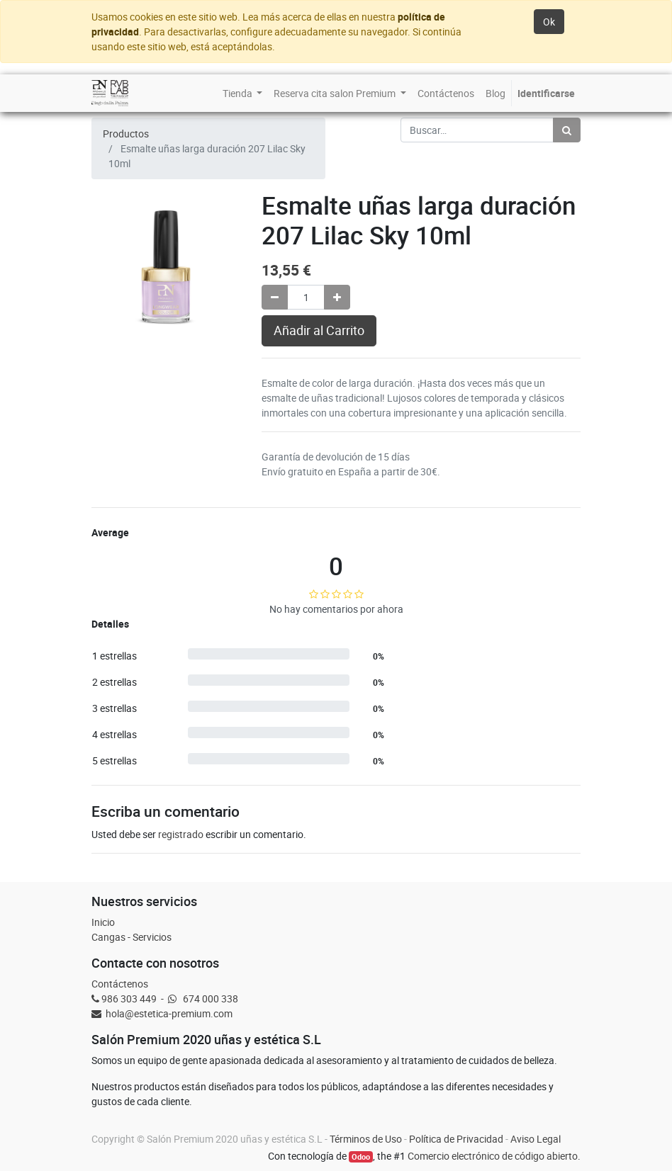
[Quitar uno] (275, 297)
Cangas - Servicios (131, 937)
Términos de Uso (366, 1138)
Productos (126, 133)
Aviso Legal (535, 1138)
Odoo (361, 1157)
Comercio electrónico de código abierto (493, 1155)
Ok (549, 21)
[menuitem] (243, 93)
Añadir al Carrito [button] (319, 330)
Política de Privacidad (456, 1138)
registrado (180, 834)
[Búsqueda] (567, 130)
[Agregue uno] (337, 297)
